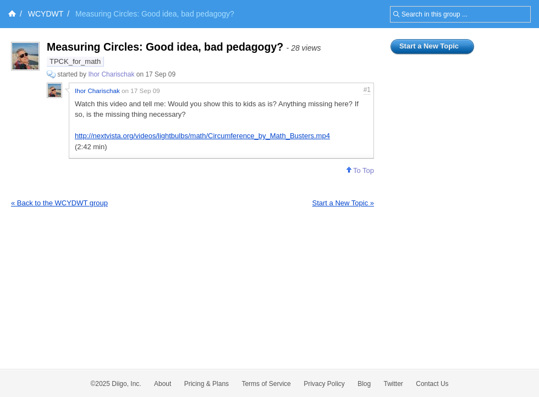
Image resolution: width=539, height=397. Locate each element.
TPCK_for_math (75, 61)
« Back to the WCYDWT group (59, 203)
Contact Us (432, 384)
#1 (367, 90)
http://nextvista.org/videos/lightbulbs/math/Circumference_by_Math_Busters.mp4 (202, 136)
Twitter (393, 384)
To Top (360, 170)
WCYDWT (46, 13)
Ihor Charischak (111, 74)
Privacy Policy (324, 384)
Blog (364, 384)
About (162, 384)
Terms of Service (265, 384)
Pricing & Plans (206, 384)
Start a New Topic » (343, 203)
